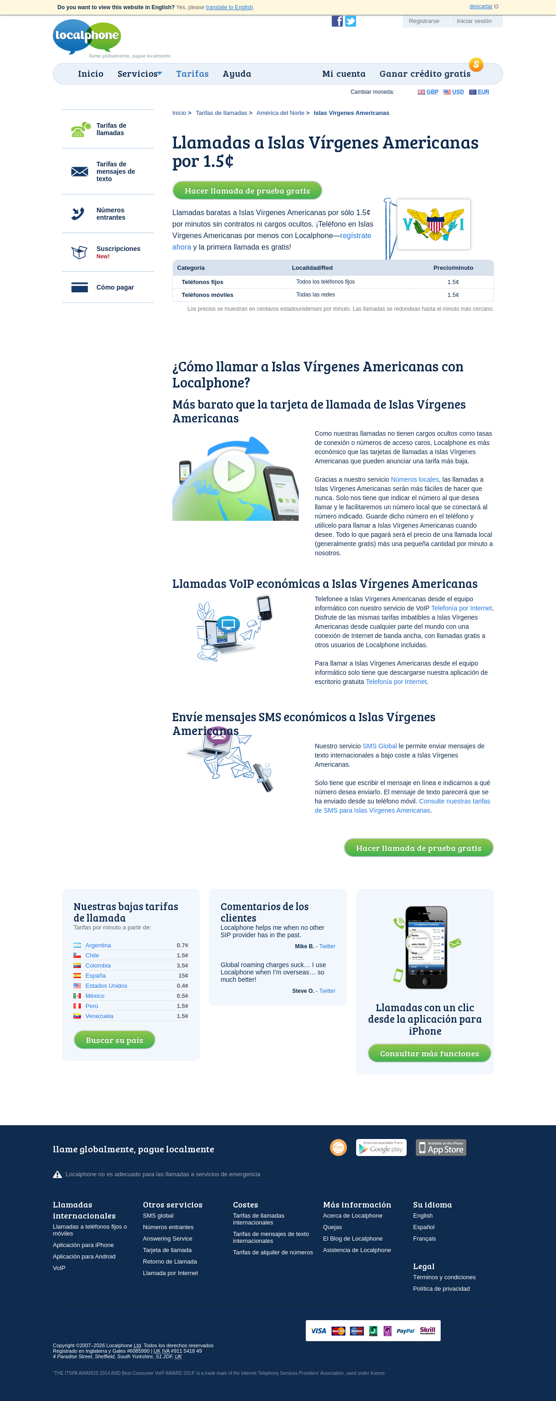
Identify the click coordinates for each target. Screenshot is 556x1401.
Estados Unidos (106, 985)
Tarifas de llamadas (111, 129)
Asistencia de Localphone (357, 1250)
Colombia (98, 965)
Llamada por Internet (170, 1273)
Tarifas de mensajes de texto (115, 171)
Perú (91, 1005)
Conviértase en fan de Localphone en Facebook (337, 21)
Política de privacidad (441, 1288)
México (94, 995)
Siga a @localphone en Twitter (350, 21)
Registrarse (424, 20)
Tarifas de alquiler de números (273, 1252)
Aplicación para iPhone (83, 1245)
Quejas (332, 1227)
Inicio (90, 73)
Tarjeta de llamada (167, 1250)
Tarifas (192, 73)
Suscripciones (118, 252)
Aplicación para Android (84, 1256)
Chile (92, 955)
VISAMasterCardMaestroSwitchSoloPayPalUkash (386, 1331)
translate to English (229, 7)
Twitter (327, 946)
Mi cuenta (344, 73)
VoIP (59, 1267)
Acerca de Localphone (352, 1215)
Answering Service (168, 1238)
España (95, 975)
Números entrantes (110, 213)
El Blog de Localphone (353, 1238)
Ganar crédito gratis (425, 73)
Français (424, 1238)
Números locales (415, 479)
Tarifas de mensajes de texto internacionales (271, 1237)
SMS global (158, 1215)
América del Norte (281, 112)
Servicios (138, 73)
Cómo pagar (115, 287)
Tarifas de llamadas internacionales (258, 1219)
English (423, 1215)
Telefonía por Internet (461, 608)
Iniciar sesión (474, 20)
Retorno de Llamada (170, 1261)
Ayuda (236, 73)
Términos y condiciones (444, 1277)
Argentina (98, 945)
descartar (481, 6)
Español (424, 1227)
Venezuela (99, 1016)
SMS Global (380, 746)
